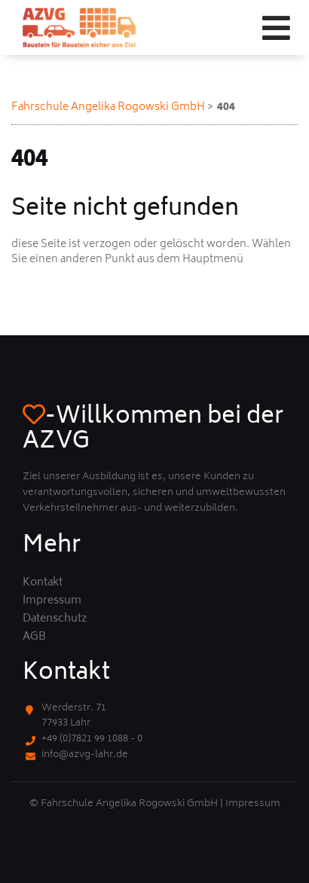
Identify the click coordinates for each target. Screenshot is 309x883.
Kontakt (43, 583)
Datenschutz (55, 619)
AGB (34, 637)
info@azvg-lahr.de (84, 755)
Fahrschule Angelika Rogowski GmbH (108, 107)
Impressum (52, 601)
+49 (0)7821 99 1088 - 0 (91, 739)
